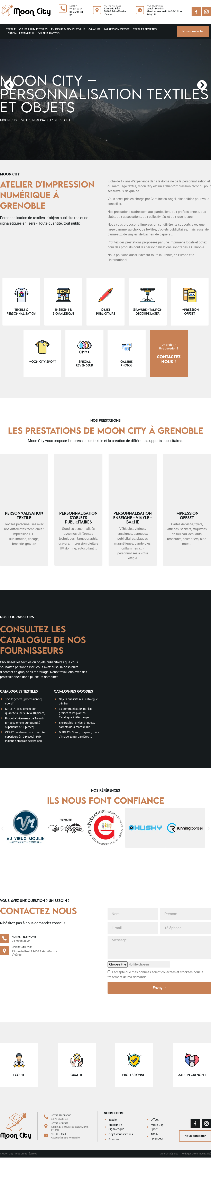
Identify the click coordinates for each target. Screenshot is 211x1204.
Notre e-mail (58, 1134)
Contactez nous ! (169, 359)
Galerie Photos (48, 33)
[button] (9, 85)
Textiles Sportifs (145, 29)
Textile (11, 29)
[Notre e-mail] (46, 1135)
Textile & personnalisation (21, 311)
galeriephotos (126, 363)
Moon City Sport (42, 361)
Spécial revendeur (21, 33)
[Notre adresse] (4, 950)
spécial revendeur (84, 363)
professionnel (134, 1075)
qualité (77, 1075)
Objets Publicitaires (33, 29)
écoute (19, 1075)
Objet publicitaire (105, 311)
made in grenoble (192, 1075)
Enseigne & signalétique (68, 29)
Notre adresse (22, 947)
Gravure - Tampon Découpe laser (147, 311)
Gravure (94, 29)
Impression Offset (116, 29)
